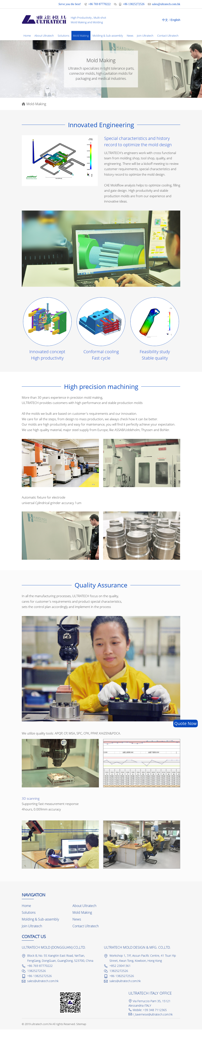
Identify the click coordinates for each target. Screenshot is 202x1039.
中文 (165, 20)
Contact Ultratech (34, 45)
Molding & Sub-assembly (108, 36)
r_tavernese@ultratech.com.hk (153, 1024)
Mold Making (81, 36)
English (175, 20)
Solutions (64, 36)
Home (27, 36)
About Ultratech (44, 36)
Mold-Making (36, 113)
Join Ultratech (146, 36)
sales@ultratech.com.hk (166, 4)
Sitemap (81, 1033)
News (130, 36)
